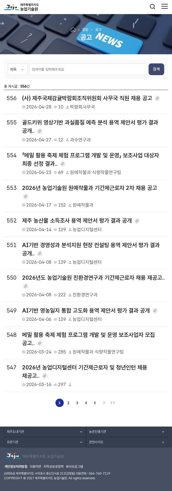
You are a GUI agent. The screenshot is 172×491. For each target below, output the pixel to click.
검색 (156, 69)
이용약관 (35, 467)
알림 (85, 29)
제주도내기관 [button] (15, 432)
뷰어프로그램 (74, 467)
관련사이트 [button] (96, 442)
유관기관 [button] (12, 442)
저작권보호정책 (53, 467)
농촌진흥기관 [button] (97, 432)
